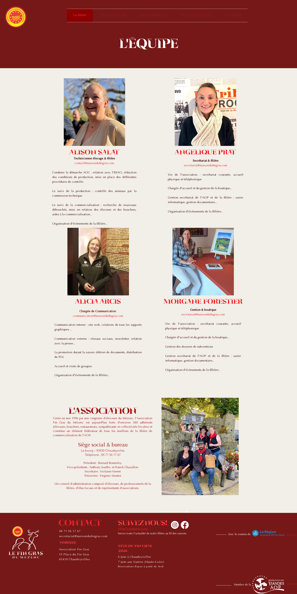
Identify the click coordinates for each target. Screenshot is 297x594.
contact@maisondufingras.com (94, 163)
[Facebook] (185, 525)
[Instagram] (175, 525)
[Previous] (12, 156)
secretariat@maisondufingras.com (205, 165)
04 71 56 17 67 (70, 531)
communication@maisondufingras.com (98, 316)
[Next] (284, 156)
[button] (233, 15)
